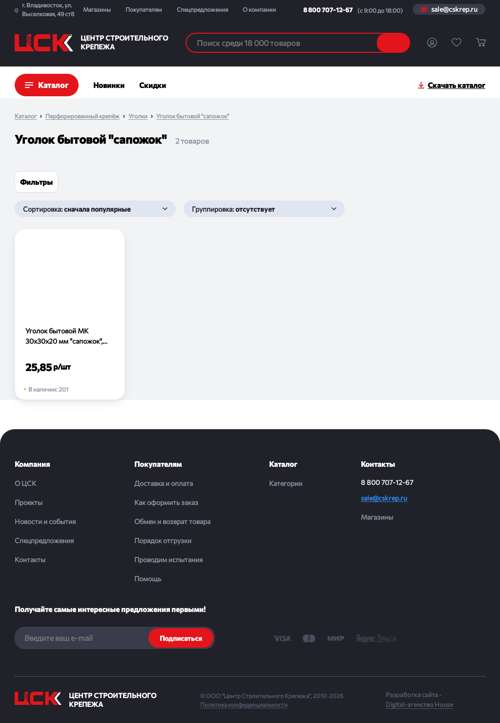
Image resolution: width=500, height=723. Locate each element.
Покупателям (143, 9)
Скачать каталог (456, 85)
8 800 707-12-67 (328, 10)
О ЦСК (25, 483)
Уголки (137, 116)
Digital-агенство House (419, 704)
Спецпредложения (202, 9)
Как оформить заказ (166, 502)
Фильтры (36, 181)
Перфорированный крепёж (82, 116)
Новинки (109, 85)
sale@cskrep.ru (454, 9)
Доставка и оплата (163, 483)
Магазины (97, 9)
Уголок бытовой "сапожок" (192, 116)
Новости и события (45, 521)
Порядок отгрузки (162, 540)
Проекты (28, 502)
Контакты (30, 559)
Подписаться (181, 638)
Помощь (147, 578)
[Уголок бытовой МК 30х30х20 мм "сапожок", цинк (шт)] (70, 314)
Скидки (152, 85)
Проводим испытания (168, 559)
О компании (259, 9)
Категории (285, 483)
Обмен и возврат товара (172, 521)
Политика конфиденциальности (244, 704)
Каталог (26, 116)
